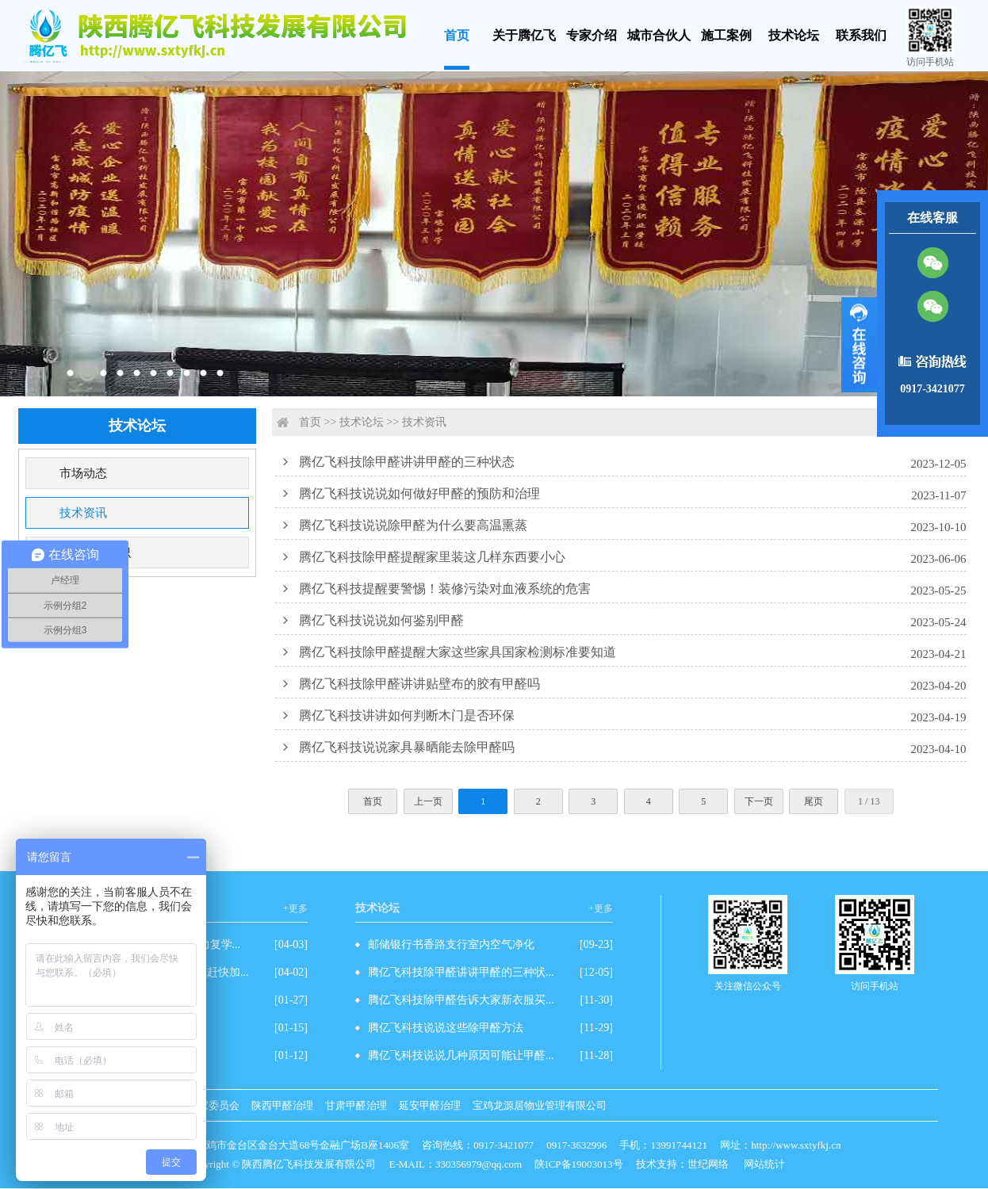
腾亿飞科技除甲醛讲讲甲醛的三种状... (461, 972)
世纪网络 (708, 1164)
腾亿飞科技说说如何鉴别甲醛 (381, 620)
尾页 (813, 801)
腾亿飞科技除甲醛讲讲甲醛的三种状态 (407, 461)
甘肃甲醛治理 (356, 1105)
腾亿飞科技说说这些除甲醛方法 (445, 1028)
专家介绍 (591, 35)
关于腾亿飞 (524, 35)
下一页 (759, 801)
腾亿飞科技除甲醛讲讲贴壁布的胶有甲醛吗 (419, 683)
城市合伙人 (659, 35)
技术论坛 (793, 35)
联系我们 (861, 35)
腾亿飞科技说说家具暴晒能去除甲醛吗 (407, 747)
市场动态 (83, 473)
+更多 (295, 908)
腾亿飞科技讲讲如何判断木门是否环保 (407, 715)
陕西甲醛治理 (282, 1105)
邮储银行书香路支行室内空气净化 (451, 944)
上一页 (428, 801)
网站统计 (764, 1164)
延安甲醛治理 (430, 1105)
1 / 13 (868, 801)
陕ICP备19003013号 (578, 1164)
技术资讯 (83, 513)
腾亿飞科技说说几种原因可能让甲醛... (461, 1055)
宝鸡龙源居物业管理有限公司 (540, 1105)
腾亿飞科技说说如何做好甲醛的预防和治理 (419, 493)
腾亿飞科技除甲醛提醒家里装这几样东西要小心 (432, 557)
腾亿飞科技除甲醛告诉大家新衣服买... (461, 1000)
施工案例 (726, 35)
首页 (456, 35)
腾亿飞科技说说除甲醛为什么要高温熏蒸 (413, 525)
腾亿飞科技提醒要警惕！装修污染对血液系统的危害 (445, 588)
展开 (859, 344)
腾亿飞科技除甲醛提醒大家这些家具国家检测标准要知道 (457, 652)
